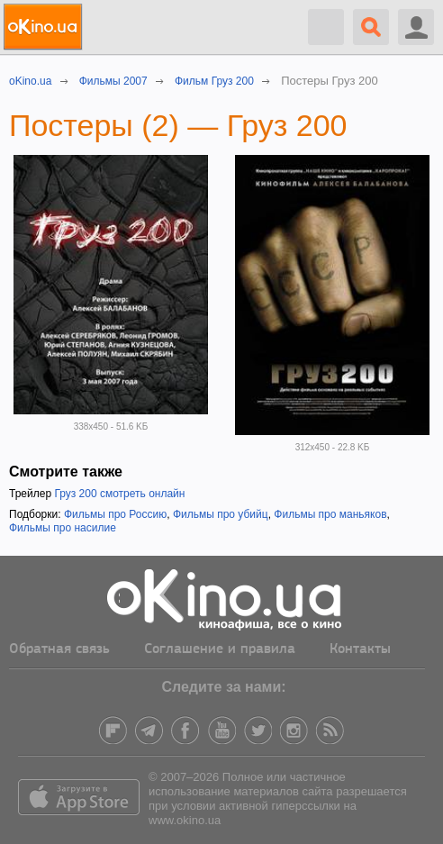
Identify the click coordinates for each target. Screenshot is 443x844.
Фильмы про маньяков (330, 514)
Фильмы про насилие (62, 528)
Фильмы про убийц (220, 514)
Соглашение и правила (219, 649)
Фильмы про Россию (115, 514)
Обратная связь (59, 649)
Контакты (360, 649)
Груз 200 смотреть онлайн (119, 493)
